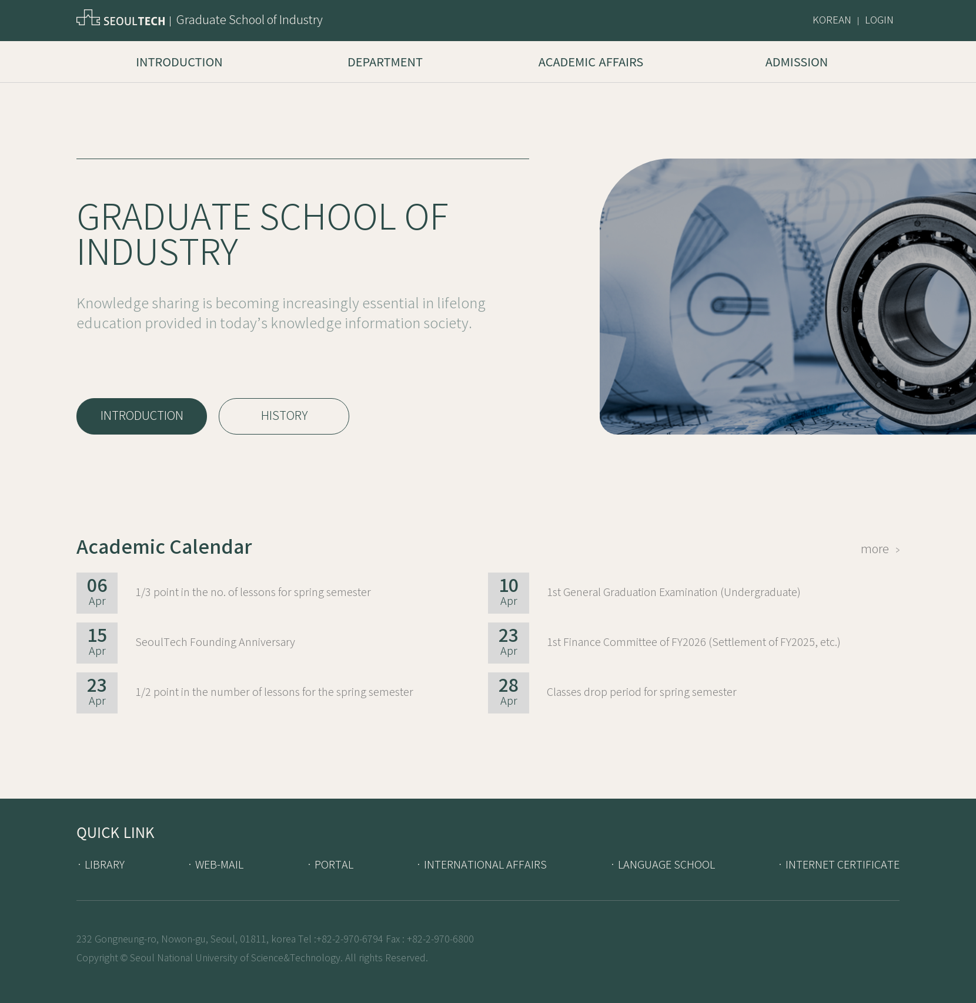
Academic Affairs (591, 61)
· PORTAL (329, 865)
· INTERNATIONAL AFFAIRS (481, 865)
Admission (797, 61)
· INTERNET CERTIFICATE (838, 865)
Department (385, 61)
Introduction (179, 61)
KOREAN (832, 20)
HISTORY (284, 416)
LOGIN (879, 20)
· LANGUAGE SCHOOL (662, 865)
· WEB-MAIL (215, 865)
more (880, 549)
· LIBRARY (100, 865)
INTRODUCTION (142, 416)
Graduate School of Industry (249, 20)
